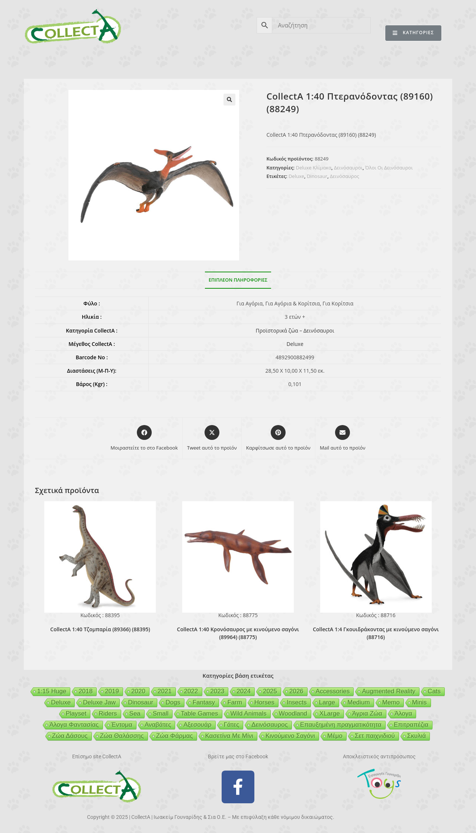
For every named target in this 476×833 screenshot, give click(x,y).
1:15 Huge (51, 691)
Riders (108, 713)
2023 (217, 691)
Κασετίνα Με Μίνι (229, 735)
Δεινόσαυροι (348, 167)
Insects (297, 702)
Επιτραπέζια (411, 724)
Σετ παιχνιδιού (375, 735)
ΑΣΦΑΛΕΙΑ (190, 62)
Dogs (172, 702)
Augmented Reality (388, 691)
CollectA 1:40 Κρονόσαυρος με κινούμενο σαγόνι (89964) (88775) (238, 633)
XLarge (329, 713)
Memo (391, 702)
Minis (419, 702)
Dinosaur (317, 176)
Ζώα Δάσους (70, 735)
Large (327, 702)
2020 (138, 691)
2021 (165, 691)
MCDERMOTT (320, 62)
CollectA (50, 62)
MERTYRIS (370, 62)
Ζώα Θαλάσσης (122, 735)
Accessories (333, 691)
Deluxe (296, 176)
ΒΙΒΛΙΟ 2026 (143, 62)
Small (161, 713)
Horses (264, 702)
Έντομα (121, 724)
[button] (229, 100)
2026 (296, 691)
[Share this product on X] (212, 438)
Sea (135, 713)
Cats (434, 691)
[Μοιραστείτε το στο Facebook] (144, 438)
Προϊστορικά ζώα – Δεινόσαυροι (294, 330)
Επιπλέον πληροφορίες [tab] (238, 280)
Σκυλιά (416, 735)
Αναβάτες (158, 724)
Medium (358, 702)
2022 (191, 691)
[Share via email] (343, 438)
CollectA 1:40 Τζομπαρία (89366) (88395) (100, 629)
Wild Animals (249, 713)
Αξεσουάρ (197, 724)
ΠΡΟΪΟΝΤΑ (94, 62)
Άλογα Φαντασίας (74, 724)
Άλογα (403, 713)
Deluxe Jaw (99, 702)
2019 (112, 691)
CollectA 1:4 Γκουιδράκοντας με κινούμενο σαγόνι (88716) (376, 633)
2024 (244, 691)
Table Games (199, 713)
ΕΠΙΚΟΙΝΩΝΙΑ (419, 62)
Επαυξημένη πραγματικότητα (341, 724)
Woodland (293, 713)
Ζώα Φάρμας (174, 735)
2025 (270, 691)
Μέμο (334, 735)
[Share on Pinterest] (278, 438)
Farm (234, 702)
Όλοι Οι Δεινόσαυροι (389, 167)
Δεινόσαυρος (344, 176)
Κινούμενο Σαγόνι (290, 735)
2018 (85, 691)
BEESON (234, 62)
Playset (76, 713)
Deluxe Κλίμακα (314, 167)
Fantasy (204, 702)
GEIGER (274, 62)
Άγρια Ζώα (367, 713)
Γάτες (231, 724)
